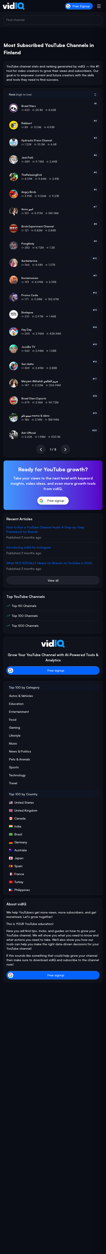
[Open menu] (99, 6)
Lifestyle (15, 735)
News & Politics (20, 751)
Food (12, 719)
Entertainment (19, 711)
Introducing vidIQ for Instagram (28, 547)
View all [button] (53, 580)
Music (13, 743)
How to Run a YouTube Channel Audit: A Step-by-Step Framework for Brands (45, 529)
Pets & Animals (19, 759)
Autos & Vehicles (21, 696)
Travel (13, 783)
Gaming (14, 727)
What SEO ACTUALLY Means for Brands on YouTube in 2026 (49, 563)
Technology (17, 775)
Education (16, 704)
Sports (14, 767)
